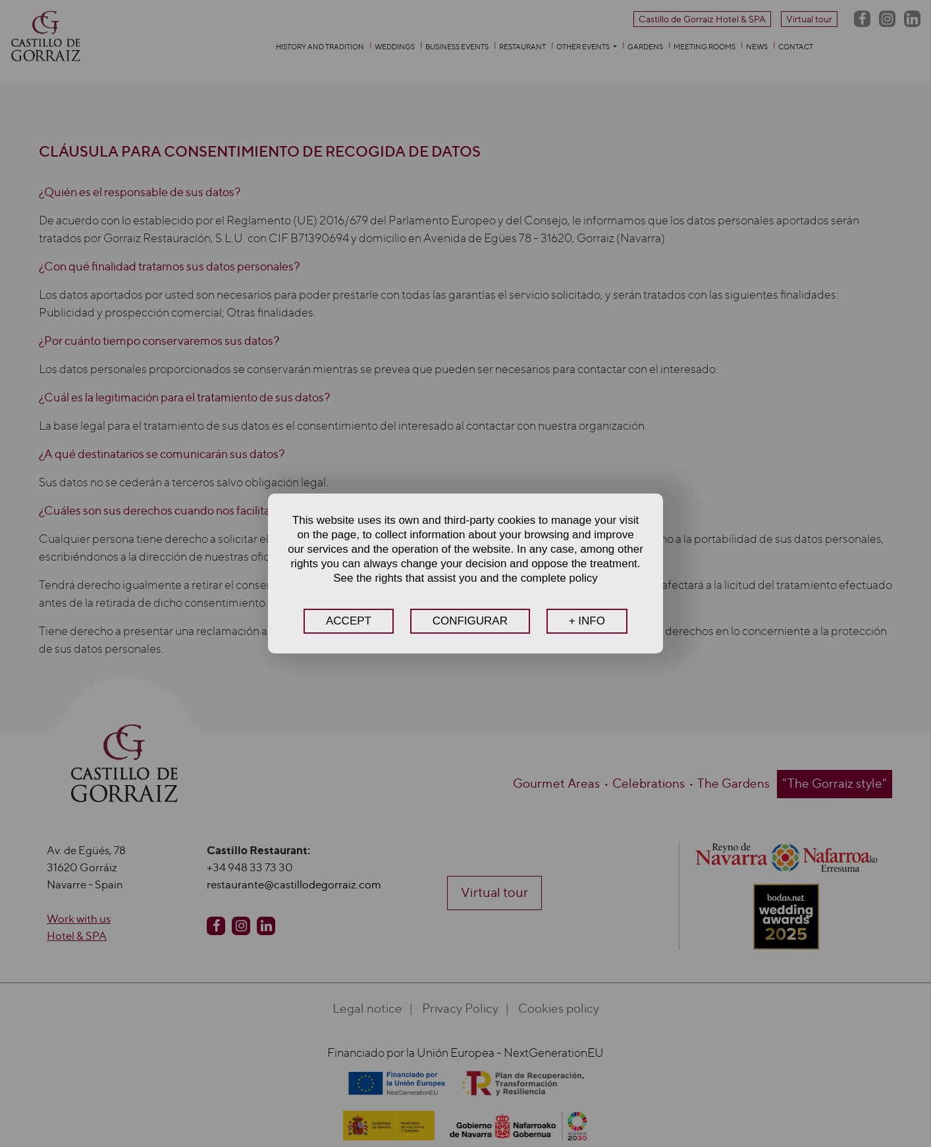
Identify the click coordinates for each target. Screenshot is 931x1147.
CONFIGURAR (470, 621)
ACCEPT (348, 621)
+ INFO (587, 621)
